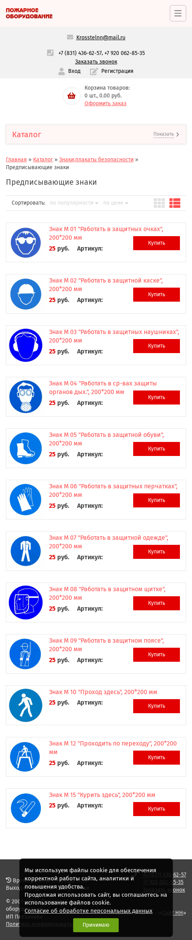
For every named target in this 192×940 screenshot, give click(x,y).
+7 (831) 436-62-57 (80, 53)
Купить (156, 243)
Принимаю (96, 925)
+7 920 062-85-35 (124, 53)
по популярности (74, 203)
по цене (116, 203)
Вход (69, 71)
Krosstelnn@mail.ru (100, 37)
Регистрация (112, 71)
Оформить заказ (106, 103)
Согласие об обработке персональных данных (88, 910)
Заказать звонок (96, 61)
